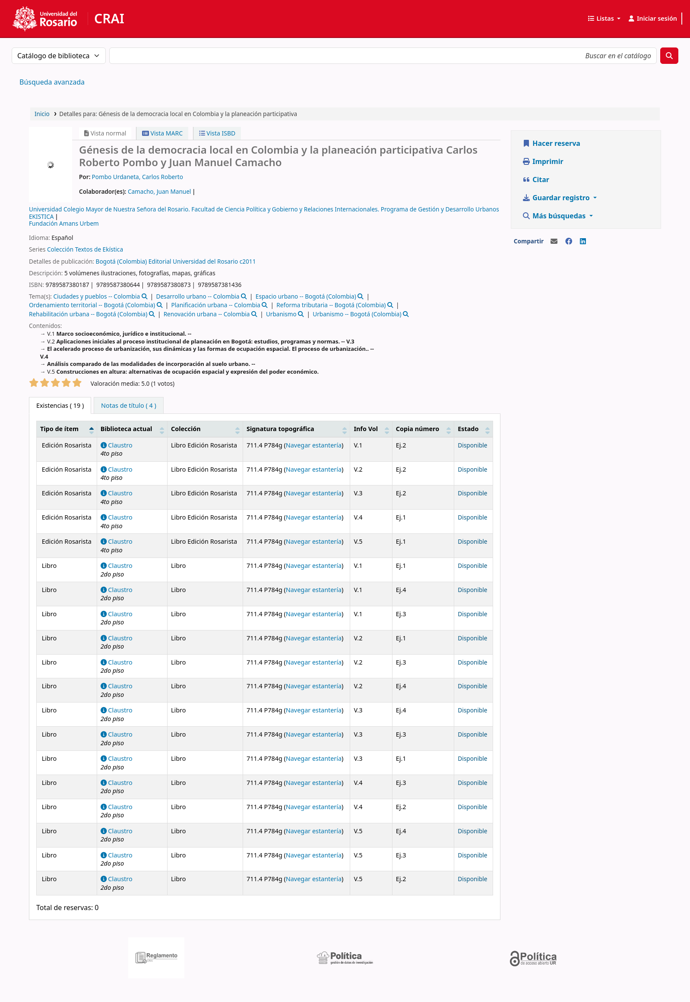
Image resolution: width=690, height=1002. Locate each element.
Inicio (42, 114)
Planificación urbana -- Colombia (215, 305)
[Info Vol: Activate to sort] (371, 429)
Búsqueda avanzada (52, 82)
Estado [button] (468, 429)
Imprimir (542, 161)
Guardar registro (557, 197)
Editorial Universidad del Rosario (193, 261)
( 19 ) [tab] (60, 405)
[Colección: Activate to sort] (205, 429)
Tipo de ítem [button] (59, 429)
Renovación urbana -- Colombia (207, 314)
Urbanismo (281, 314)
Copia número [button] (417, 429)
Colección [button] (186, 429)
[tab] (129, 405)
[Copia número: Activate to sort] (423, 429)
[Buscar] (669, 55)
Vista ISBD (217, 133)
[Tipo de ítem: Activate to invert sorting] (67, 429)
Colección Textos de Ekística (85, 249)
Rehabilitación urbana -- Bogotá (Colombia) (88, 314)
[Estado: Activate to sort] (473, 429)
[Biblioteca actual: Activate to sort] (132, 429)
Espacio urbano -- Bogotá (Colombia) (306, 296)
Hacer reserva (551, 143)
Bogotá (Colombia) (121, 261)
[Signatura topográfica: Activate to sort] (296, 429)
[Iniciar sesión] (652, 18)
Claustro (117, 445)
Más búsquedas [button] (555, 216)
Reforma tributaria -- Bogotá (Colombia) (331, 305)
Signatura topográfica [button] (280, 429)
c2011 (248, 261)
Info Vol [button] (366, 429)
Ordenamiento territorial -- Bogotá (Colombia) (92, 305)
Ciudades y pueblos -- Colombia (96, 296)
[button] (604, 18)
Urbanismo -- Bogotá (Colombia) (357, 314)
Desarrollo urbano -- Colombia (198, 296)
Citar (535, 179)
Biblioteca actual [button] (126, 429)
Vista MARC (162, 133)
